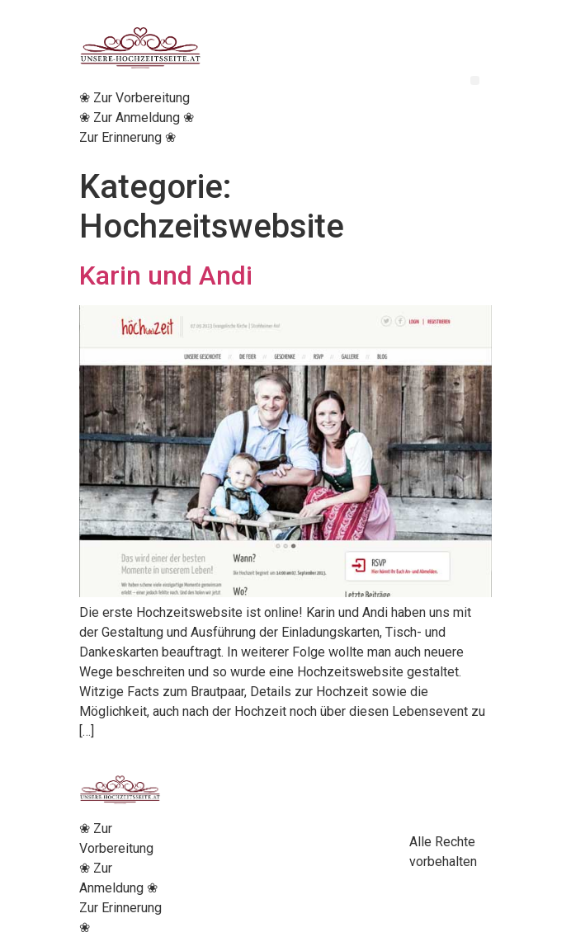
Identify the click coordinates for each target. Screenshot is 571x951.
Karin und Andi (165, 275)
